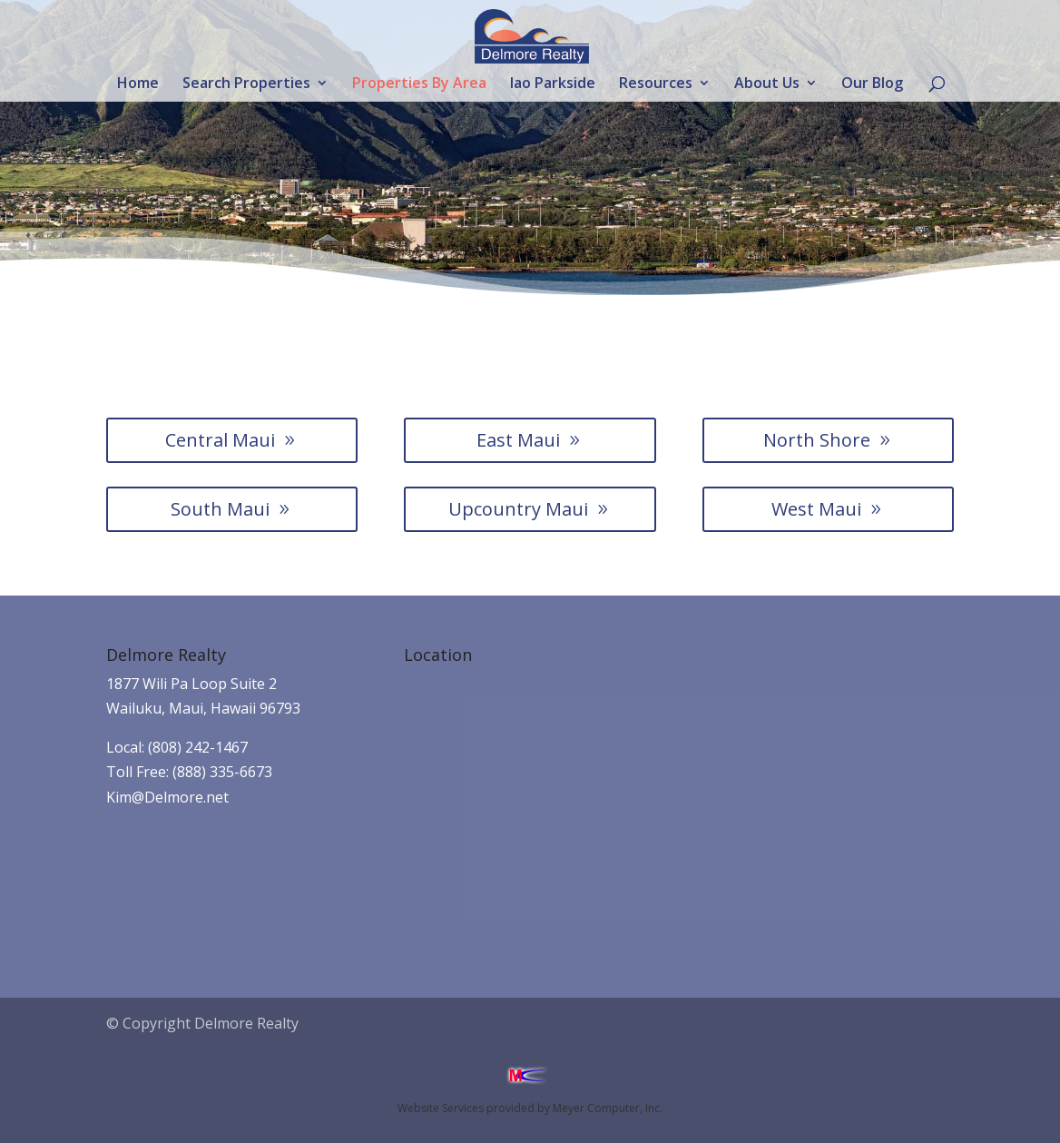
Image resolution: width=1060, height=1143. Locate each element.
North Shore (816, 440)
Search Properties (246, 84)
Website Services (441, 1108)
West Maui (816, 509)
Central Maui (220, 440)
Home (138, 84)
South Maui (220, 509)
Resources (655, 84)
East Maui (518, 440)
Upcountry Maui (518, 509)
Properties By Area (419, 84)
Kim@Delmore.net (167, 797)
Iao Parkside (552, 84)
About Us (767, 84)
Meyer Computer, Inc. (607, 1108)
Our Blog (872, 84)
